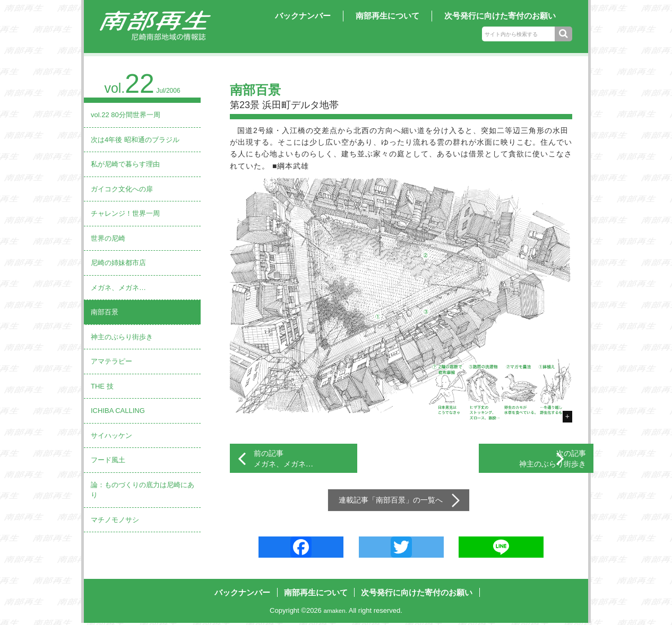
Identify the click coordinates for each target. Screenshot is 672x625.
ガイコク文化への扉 (122, 189)
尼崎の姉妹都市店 (118, 263)
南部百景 (104, 312)
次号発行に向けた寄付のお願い (500, 15)
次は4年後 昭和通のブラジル (135, 140)
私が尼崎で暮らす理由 (125, 164)
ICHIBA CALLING (118, 411)
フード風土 (108, 460)
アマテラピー (111, 361)
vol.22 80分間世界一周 (125, 115)
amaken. (335, 613)
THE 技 (102, 386)
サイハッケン (111, 435)
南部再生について (387, 15)
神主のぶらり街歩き (122, 337)
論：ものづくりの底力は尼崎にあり (142, 490)
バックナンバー (303, 15)
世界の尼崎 (108, 238)
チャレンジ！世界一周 (125, 213)
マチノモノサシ (115, 520)
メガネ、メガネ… (118, 288)
